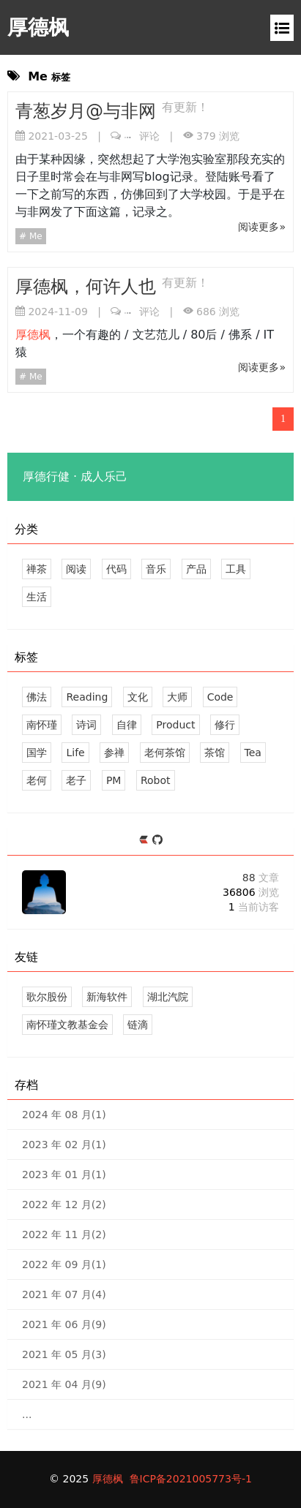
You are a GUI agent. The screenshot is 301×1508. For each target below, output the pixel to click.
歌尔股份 (46, 997)
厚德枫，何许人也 (88, 286)
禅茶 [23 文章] (36, 569)
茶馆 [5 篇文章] (214, 752)
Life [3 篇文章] (75, 752)
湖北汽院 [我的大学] (167, 997)
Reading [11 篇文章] (87, 697)
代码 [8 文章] (116, 569)
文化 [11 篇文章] (137, 697)
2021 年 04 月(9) (64, 1384)
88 (260, 877)
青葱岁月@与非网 (88, 111)
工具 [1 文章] (236, 569)
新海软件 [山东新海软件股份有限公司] (106, 997)
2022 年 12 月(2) (64, 1204)
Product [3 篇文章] (175, 725)
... (26, 1414)
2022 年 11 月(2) (64, 1234)
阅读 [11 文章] (76, 569)
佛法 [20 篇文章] (36, 697)
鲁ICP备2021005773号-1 (191, 1479)
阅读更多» (262, 227)
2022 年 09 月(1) (64, 1264)
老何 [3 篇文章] (36, 780)
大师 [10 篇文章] (177, 697)
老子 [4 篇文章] (76, 780)
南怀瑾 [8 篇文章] (41, 725)
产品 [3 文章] (196, 569)
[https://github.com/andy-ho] (157, 841)
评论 (142, 136)
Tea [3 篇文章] (253, 752)
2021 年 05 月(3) (64, 1354)
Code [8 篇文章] (220, 697)
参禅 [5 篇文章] (114, 752)
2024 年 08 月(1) (64, 1114)
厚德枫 (38, 27)
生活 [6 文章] (36, 597)
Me (34, 236)
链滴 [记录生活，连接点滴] (137, 1024)
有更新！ (185, 107)
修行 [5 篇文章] (225, 725)
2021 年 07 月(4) (64, 1294)
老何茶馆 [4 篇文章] (164, 752)
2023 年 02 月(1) (64, 1144)
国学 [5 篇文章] (36, 752)
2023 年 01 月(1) (64, 1174)
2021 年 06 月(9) (64, 1324)
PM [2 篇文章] (114, 780)
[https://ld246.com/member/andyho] (145, 841)
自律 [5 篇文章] (126, 725)
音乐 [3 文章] (156, 569)
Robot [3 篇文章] (156, 780)
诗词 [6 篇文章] (86, 725)
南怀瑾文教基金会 (67, 1024)
